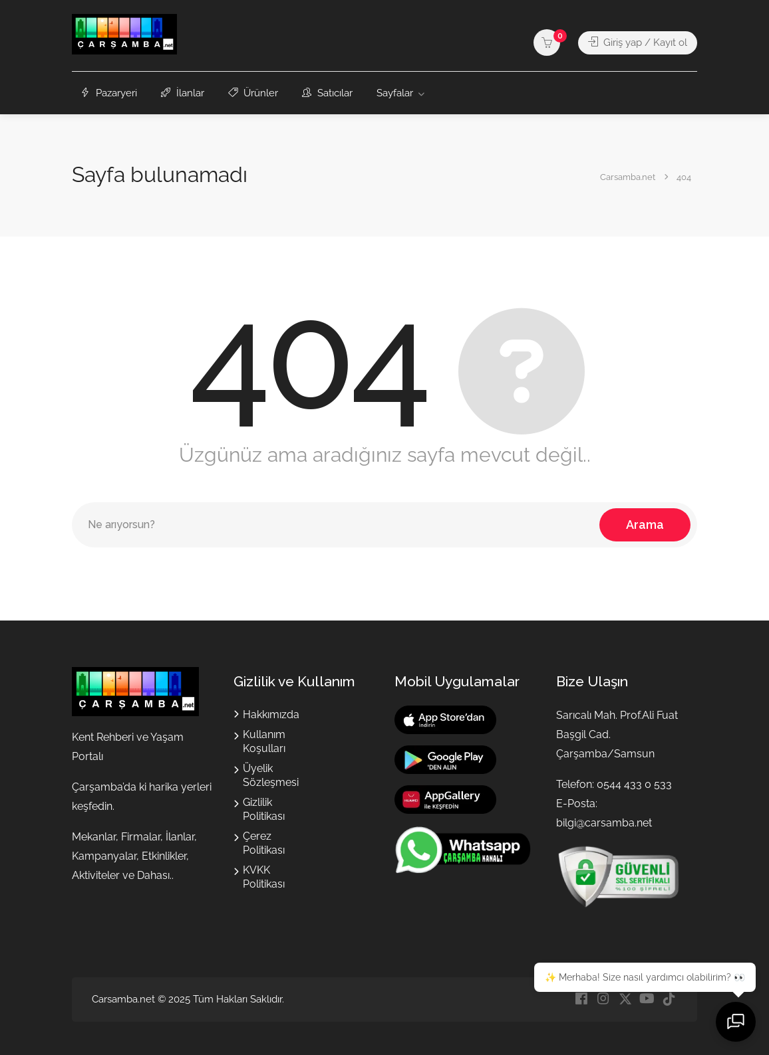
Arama (645, 524)
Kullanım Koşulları (264, 741)
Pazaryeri (108, 93)
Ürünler (253, 93)
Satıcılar (327, 93)
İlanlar (182, 93)
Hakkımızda (271, 714)
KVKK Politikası (264, 877)
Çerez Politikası (264, 843)
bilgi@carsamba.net (604, 822)
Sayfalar (395, 93)
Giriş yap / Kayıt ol (637, 42)
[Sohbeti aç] (736, 1022)
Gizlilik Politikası (264, 809)
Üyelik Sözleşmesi (271, 775)
